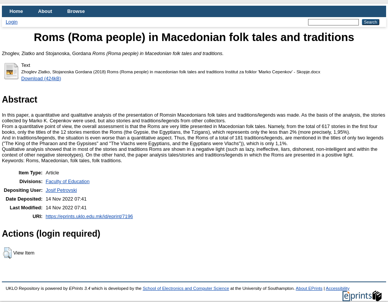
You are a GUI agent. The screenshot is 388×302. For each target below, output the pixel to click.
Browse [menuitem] (76, 11)
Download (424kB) (41, 78)
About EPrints (309, 288)
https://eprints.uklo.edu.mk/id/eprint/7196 (89, 216)
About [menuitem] (45, 11)
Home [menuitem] (16, 11)
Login (11, 22)
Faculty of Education (67, 181)
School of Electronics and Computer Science (186, 288)
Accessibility (338, 288)
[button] (7, 253)
